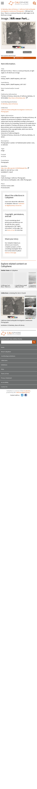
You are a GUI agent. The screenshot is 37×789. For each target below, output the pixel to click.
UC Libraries (26, 391)
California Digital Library (23, 392)
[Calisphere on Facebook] (26, 395)
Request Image (27, 52)
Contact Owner (18, 58)
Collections (4, 361)
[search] (34, 3)
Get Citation (10, 52)
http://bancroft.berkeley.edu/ (16, 98)
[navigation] (2, 3)
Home (2, 347)
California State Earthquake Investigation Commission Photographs (18, 10)
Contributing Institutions (8, 356)
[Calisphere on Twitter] (22, 395)
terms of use (11, 230)
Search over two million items (11, 339)
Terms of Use (5, 374)
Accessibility (4, 382)
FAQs (2, 369)
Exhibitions (4, 365)
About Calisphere (6, 352)
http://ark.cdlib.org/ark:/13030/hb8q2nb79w (14, 168)
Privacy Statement (6, 378)
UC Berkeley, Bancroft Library (9, 9)
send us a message (10, 253)
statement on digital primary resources (14, 205)
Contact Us (4, 387)
